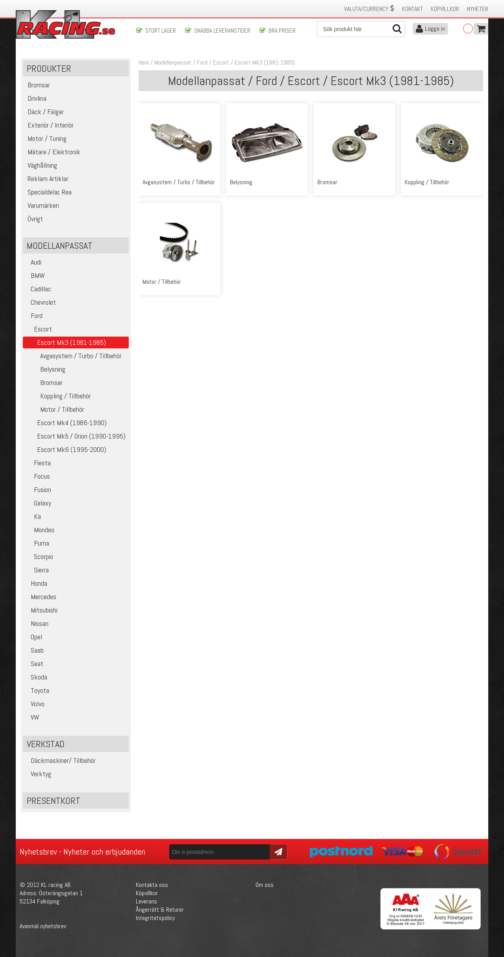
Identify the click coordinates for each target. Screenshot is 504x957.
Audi (33, 262)
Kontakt (412, 9)
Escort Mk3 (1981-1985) (265, 62)
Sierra (37, 569)
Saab (34, 650)
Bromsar (44, 382)
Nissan (36, 623)
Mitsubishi (41, 610)
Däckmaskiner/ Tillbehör (60, 760)
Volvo (34, 703)
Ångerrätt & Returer (160, 909)
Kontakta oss (152, 885)
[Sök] (361, 29)
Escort (38, 328)
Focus (37, 476)
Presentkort (53, 800)
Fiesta (38, 462)
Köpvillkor (445, 9)
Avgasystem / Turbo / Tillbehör (73, 355)
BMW (35, 275)
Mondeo (39, 529)
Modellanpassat (172, 62)
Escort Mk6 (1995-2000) (65, 449)
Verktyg (38, 773)
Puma (37, 543)
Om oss (265, 885)
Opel (33, 636)
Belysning (45, 369)
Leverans (146, 901)
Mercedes (40, 596)
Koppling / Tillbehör (58, 395)
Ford (34, 315)
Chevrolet (40, 302)
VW (32, 717)
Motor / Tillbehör (54, 409)
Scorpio (39, 556)
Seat (34, 663)
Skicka (277, 851)
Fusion (38, 489)
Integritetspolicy (155, 918)
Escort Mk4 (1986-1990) (66, 422)
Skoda (36, 676)
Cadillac (38, 288)
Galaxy (38, 502)
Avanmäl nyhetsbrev (43, 926)
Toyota (37, 690)
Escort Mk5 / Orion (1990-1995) (75, 436)
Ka (33, 516)
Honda (36, 583)
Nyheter (477, 9)
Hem (144, 62)
